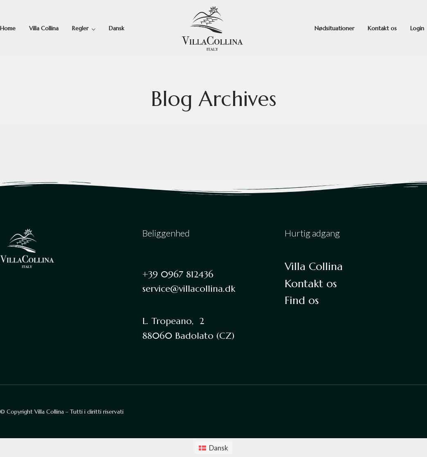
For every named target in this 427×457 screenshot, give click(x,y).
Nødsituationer (334, 28)
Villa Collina (43, 28)
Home (8, 28)
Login (417, 28)
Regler (80, 28)
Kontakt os (382, 28)
